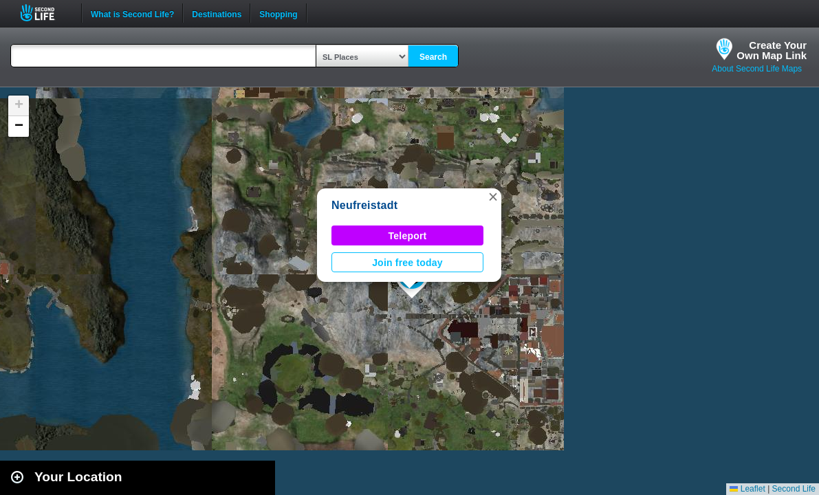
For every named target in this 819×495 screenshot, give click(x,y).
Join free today (407, 262)
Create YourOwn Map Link (771, 50)
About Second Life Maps (757, 69)
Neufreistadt (364, 205)
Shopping (278, 13)
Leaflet (747, 489)
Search (433, 57)
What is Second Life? (132, 13)
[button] (493, 196)
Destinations (216, 13)
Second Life (45, 12)
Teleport (408, 235)
